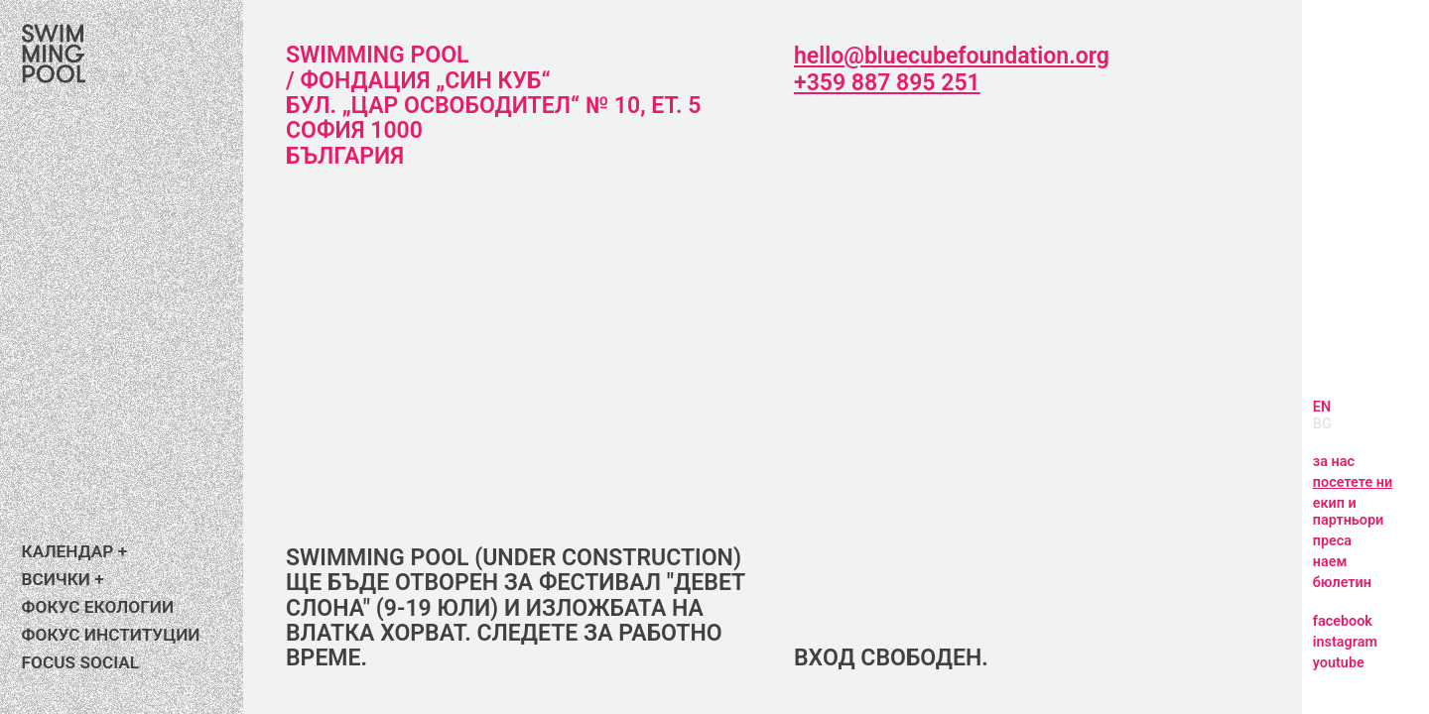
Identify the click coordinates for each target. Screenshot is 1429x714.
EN (1321, 407)
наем (1330, 561)
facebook (1343, 621)
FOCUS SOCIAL (82, 662)
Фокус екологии (96, 607)
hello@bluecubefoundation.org (954, 56)
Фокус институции (109, 635)
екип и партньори (1351, 512)
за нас (1335, 461)
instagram (1346, 642)
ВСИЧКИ (55, 579)
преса (1334, 541)
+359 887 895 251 (884, 82)
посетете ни (1358, 482)
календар (63, 551)
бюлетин (1344, 582)
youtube (1339, 662)
